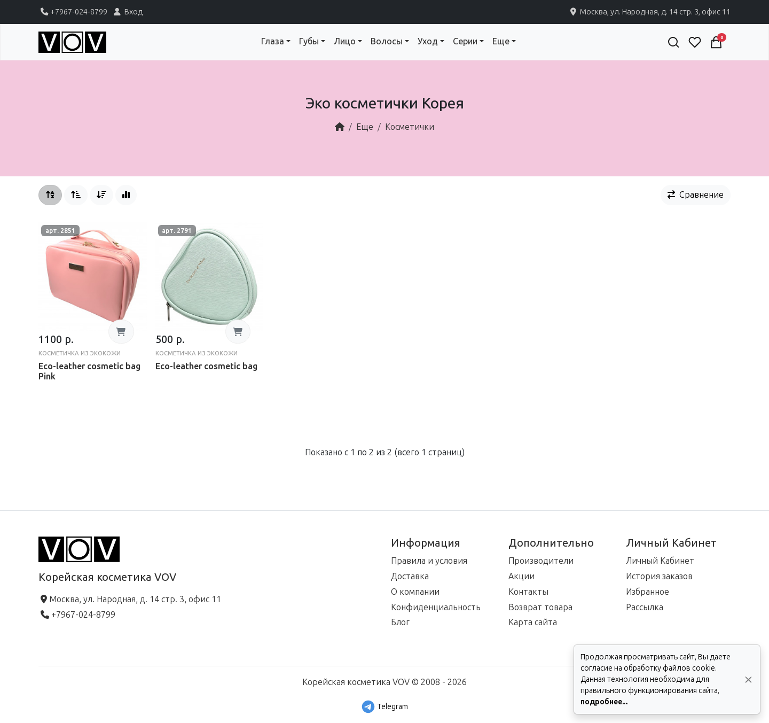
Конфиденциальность (436, 607)
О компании (415, 592)
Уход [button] (428, 41)
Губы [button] (309, 41)
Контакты (528, 592)
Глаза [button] (272, 41)
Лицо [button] (345, 41)
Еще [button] (500, 41)
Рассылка (644, 607)
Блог (400, 622)
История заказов (659, 576)
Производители (541, 561)
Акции (521, 576)
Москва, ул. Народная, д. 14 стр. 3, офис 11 (649, 12)
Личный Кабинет (660, 561)
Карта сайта (532, 622)
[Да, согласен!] (748, 679)
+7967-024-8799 (72, 12)
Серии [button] (465, 41)
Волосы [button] (387, 41)
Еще (364, 127)
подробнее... (603, 701)
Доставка (410, 576)
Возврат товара (540, 607)
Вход (127, 12)
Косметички (409, 127)
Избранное (647, 592)
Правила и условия (429, 561)
